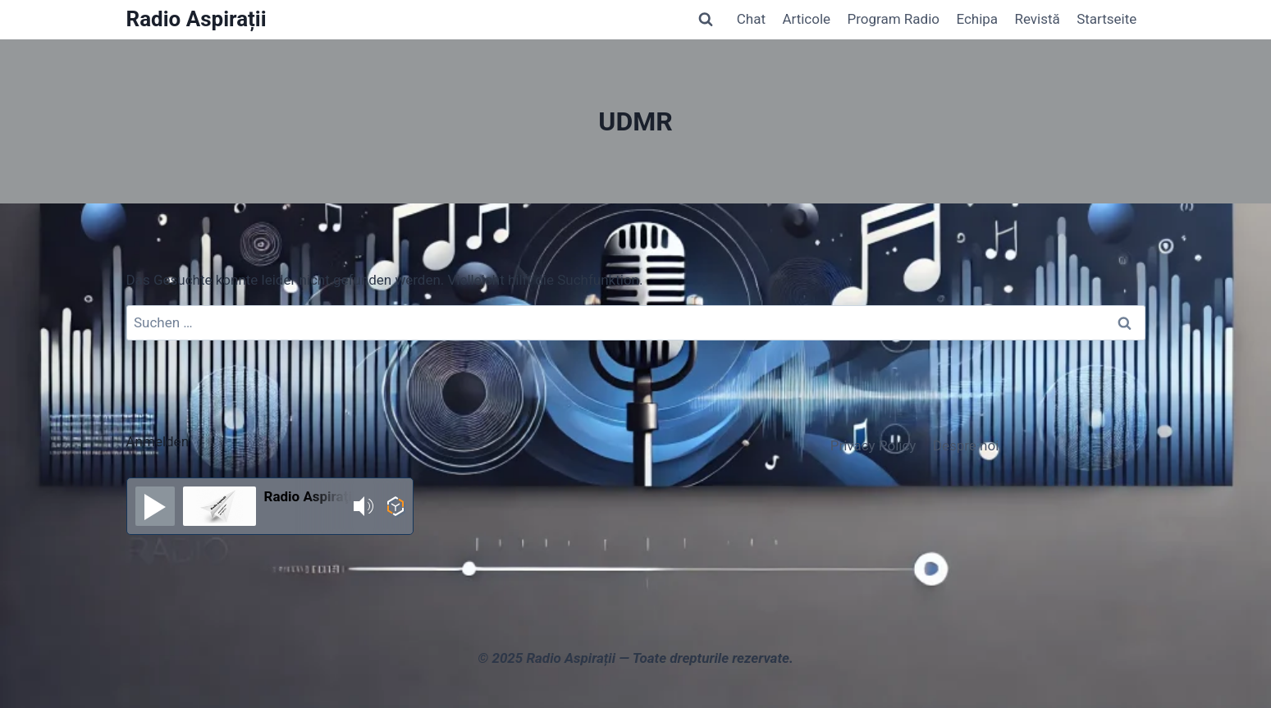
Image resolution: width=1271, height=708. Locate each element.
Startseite (1106, 19)
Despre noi (966, 445)
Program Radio (893, 19)
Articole (806, 19)
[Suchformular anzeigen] (705, 19)
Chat (751, 19)
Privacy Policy (873, 445)
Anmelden (158, 441)
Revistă (1036, 19)
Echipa (977, 19)
